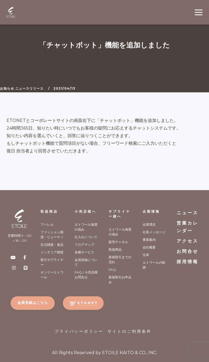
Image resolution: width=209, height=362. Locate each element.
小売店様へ (85, 211)
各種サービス (84, 252)
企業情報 (151, 211)
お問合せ (187, 251)
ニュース (187, 212)
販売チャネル (118, 242)
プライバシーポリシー (79, 331)
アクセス (187, 241)
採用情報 (187, 261)
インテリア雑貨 (52, 252)
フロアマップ (84, 245)
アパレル (47, 224)
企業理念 (149, 224)
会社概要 (149, 247)
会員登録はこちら (32, 302)
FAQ (112, 269)
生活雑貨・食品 (52, 245)
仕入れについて (86, 237)
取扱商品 (49, 211)
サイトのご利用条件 (129, 331)
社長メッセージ (154, 232)
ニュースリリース (29, 88)
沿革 (146, 255)
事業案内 (149, 240)
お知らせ (7, 88)
